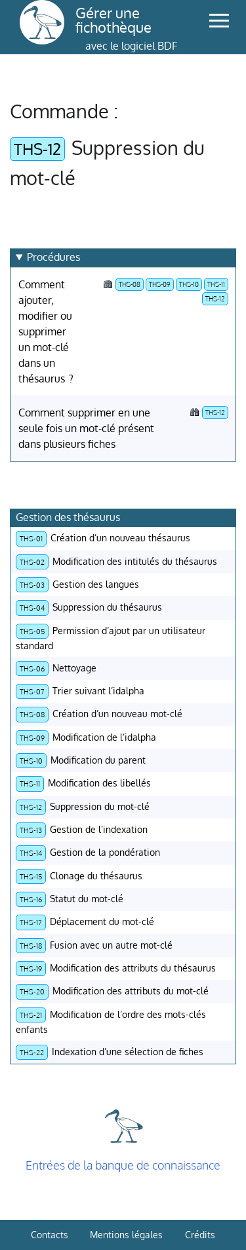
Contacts (49, 1234)
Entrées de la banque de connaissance (123, 1165)
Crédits (200, 1234)
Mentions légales (126, 1234)
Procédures (53, 256)
